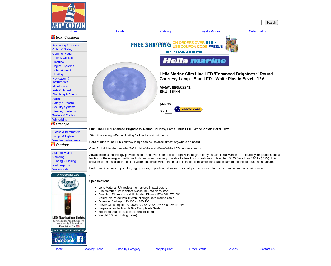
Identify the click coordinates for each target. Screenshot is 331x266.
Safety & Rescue (63, 103)
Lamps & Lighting (63, 136)
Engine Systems (63, 66)
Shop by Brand (93, 249)
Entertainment (61, 70)
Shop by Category (128, 249)
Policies (232, 249)
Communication (62, 53)
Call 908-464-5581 (104, 20)
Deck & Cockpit (62, 57)
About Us (209, 6)
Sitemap (247, 6)
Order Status (257, 31)
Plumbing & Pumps (65, 94)
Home (74, 31)
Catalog (165, 31)
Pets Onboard (61, 90)
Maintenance (60, 86)
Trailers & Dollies (63, 115)
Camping (58, 157)
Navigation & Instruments (60, 80)
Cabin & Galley (62, 49)
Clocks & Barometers (66, 132)
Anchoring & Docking (66, 45)
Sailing (56, 98)
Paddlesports (61, 165)
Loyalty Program (212, 31)
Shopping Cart (267, 6)
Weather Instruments (66, 140)
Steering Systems (64, 111)
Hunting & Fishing (64, 161)
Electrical (58, 62)
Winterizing (59, 119)
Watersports (60, 169)
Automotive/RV (62, 152)
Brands (119, 31)
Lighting (57, 74)
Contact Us (229, 6)
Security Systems (63, 107)
